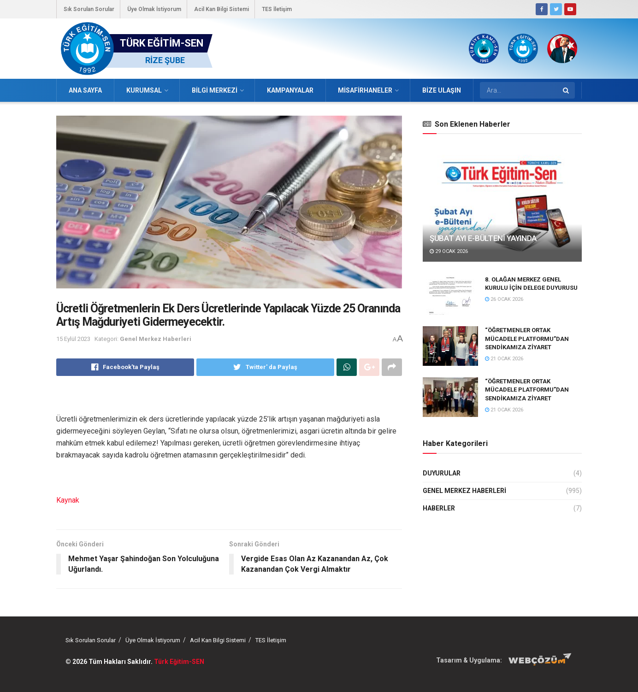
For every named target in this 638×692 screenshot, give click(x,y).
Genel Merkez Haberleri (155, 338)
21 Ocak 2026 (504, 359)
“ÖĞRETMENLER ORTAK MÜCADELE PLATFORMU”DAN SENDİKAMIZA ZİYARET (527, 338)
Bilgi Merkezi (214, 90)
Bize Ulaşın (441, 90)
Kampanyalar (290, 90)
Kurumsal (144, 90)
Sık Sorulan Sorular (89, 9)
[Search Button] (566, 90)
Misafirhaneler (365, 90)
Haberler (439, 508)
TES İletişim (277, 9)
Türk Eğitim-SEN (179, 661)
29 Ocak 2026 (449, 251)
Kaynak (67, 500)
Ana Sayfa (85, 90)
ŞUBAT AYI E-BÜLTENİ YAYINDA (483, 238)
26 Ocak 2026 (504, 299)
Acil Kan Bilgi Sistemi (221, 9)
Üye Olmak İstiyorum (154, 9)
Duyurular (442, 473)
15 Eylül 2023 (73, 338)
